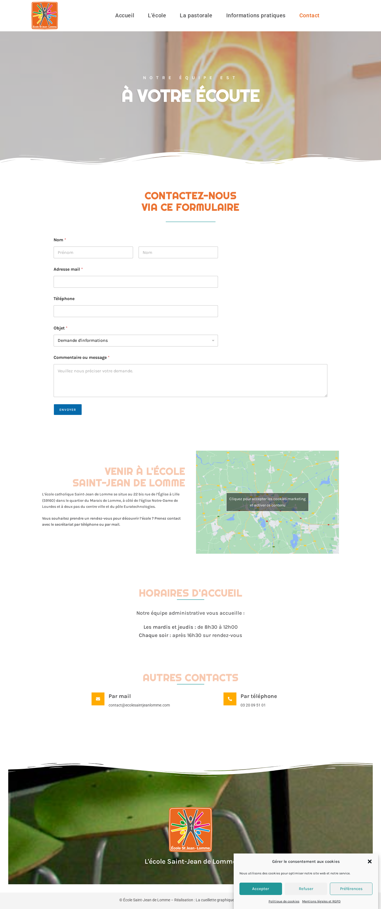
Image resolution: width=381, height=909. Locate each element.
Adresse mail (68, 269)
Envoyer (67, 410)
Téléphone (64, 298)
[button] (369, 871)
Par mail (120, 696)
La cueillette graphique (215, 900)
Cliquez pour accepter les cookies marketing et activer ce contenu (267, 502)
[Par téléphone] (229, 698)
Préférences (351, 898)
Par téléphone (259, 696)
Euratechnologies (139, 506)
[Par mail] (98, 698)
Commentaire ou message (82, 357)
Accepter (260, 898)
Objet (61, 328)
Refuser (306, 898)
